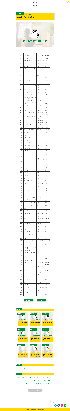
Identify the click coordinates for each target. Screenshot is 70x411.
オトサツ (34, 381)
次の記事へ (41, 300)
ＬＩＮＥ (24, 380)
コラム (42, 381)
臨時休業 (47, 379)
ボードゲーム (30, 377)
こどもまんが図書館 (45, 383)
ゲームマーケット (23, 377)
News (19, 329)
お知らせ (28, 368)
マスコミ (35, 380)
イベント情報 (23, 368)
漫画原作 (38, 381)
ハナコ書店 (21, 381)
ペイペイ (44, 380)
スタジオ (39, 383)
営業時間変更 (21, 379)
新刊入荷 (31, 14)
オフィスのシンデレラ (21, 383)
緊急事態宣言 (42, 379)
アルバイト (30, 383)
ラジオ (45, 381)
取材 (39, 380)
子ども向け (35, 383)
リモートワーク (37, 379)
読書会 (49, 381)
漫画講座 (44, 377)
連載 (27, 383)
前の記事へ (28, 300)
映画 (51, 381)
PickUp (18, 377)
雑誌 (24, 381)
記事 (41, 380)
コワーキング (30, 379)
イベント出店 (35, 377)
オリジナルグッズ (30, 380)
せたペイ (27, 381)
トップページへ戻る (35, 390)
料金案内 (48, 380)
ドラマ (31, 381)
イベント (40, 377)
